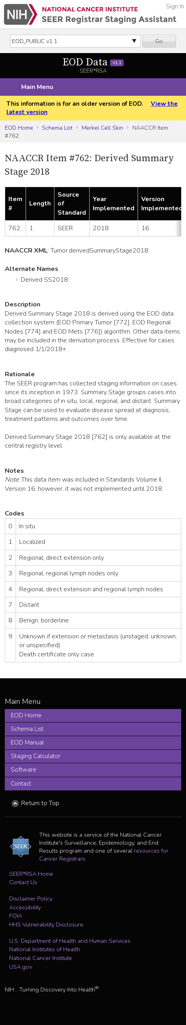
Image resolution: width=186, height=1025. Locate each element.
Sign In (175, 6)
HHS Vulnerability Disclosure (46, 924)
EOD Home (19, 128)
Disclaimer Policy (30, 899)
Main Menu (37, 87)
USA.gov (20, 967)
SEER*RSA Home (31, 874)
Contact (21, 784)
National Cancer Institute (40, 958)
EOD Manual (27, 743)
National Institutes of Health (44, 949)
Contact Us (23, 882)
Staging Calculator (35, 756)
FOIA (15, 916)
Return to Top (40, 803)
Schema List (57, 128)
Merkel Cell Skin (102, 128)
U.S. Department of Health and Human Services (69, 941)
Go (159, 41)
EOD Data (93, 62)
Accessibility (25, 907)
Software (23, 770)
